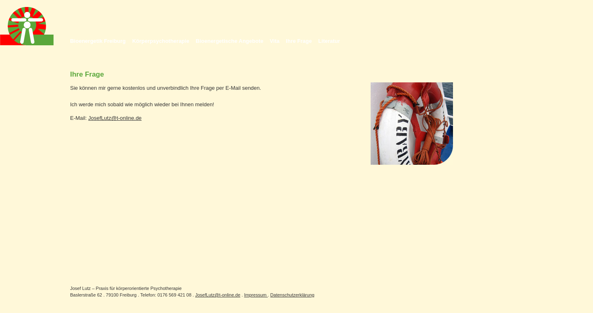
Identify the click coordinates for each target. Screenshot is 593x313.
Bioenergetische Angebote (229, 41)
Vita (275, 41)
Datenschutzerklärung (292, 294)
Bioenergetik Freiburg (98, 41)
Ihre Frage (299, 41)
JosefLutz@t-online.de (115, 118)
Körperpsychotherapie (160, 41)
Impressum (256, 294)
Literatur (329, 41)
